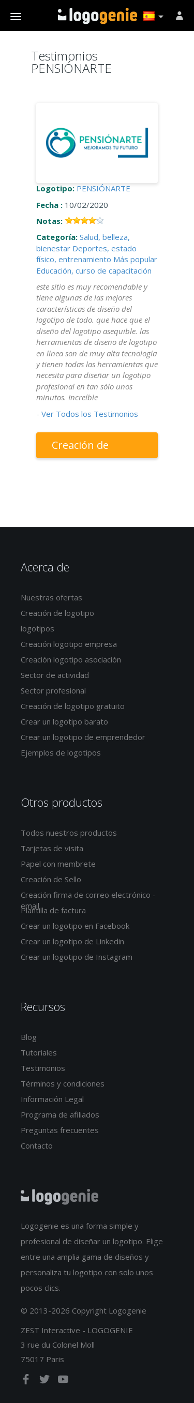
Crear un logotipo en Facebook (75, 926)
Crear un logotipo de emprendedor (83, 737)
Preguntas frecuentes (60, 1130)
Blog (29, 1037)
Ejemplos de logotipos (61, 752)
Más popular (135, 259)
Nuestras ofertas (51, 597)
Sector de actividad (55, 675)
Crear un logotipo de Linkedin (72, 941)
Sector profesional (53, 690)
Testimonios (43, 1068)
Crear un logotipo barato (64, 721)
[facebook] (27, 1381)
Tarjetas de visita (52, 848)
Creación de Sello (51, 879)
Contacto (37, 1145)
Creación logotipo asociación (71, 659)
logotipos (37, 628)
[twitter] (45, 1381)
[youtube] (63, 1381)
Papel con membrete (58, 863)
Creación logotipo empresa (69, 644)
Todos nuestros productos (69, 832)
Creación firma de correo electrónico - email (88, 900)
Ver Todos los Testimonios (89, 414)
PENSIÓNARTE (103, 188)
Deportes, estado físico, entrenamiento (86, 253)
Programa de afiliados (60, 1114)
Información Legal (52, 1099)
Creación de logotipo (80, 448)
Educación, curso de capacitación (94, 270)
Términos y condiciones (63, 1083)
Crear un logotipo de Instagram (76, 957)
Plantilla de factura (53, 910)
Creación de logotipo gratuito (73, 706)
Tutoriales (39, 1052)
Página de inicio (97, 16)
